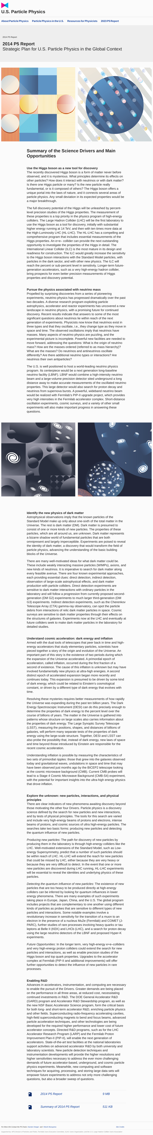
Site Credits (120, 1127)
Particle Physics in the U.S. (48, 21)
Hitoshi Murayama (49, 1127)
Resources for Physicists (82, 21)
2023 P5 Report (110, 21)
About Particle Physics (15, 21)
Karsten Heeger (34, 1127)
